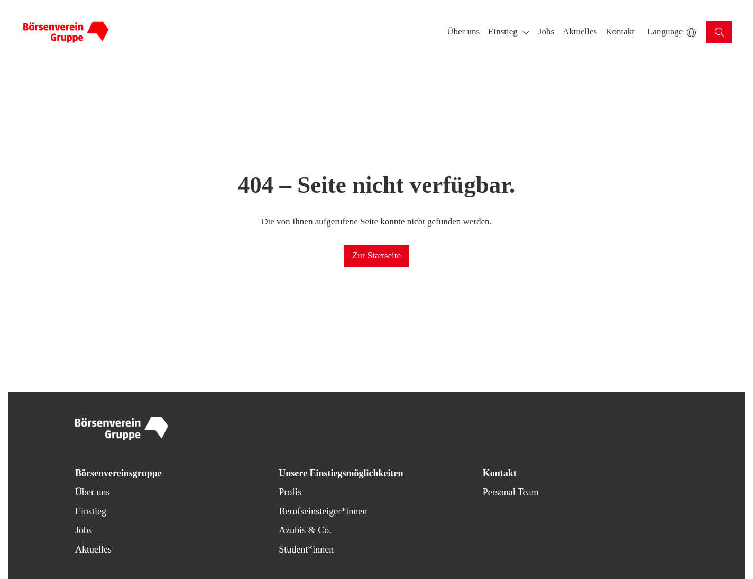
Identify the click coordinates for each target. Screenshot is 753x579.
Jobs (83, 530)
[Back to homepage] (65, 32)
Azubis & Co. (305, 530)
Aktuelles (93, 549)
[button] (463, 32)
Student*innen (306, 549)
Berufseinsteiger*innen (323, 511)
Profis (290, 492)
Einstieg (90, 511)
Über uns (92, 492)
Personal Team (511, 492)
